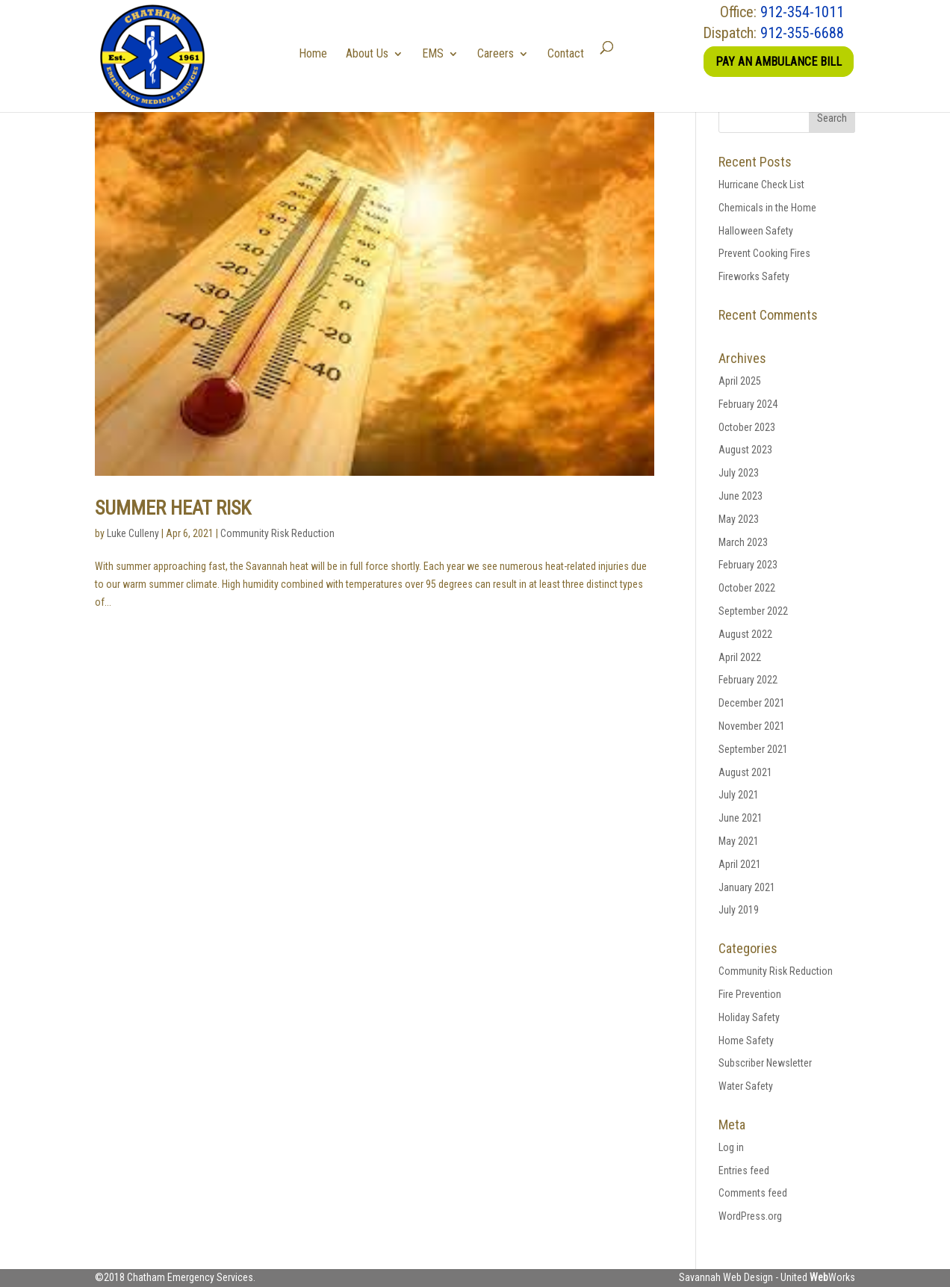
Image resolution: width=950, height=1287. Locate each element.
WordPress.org (750, 1216)
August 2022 (745, 634)
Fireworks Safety (753, 276)
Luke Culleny (133, 533)
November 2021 (751, 726)
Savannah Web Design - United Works (767, 1277)
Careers (500, 53)
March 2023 (743, 542)
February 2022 (747, 680)
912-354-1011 (802, 12)
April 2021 (739, 864)
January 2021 (746, 887)
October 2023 (746, 427)
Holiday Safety (749, 1017)
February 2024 (747, 404)
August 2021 (745, 772)
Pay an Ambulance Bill (778, 62)
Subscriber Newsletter (765, 1063)
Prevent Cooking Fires (764, 253)
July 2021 (738, 795)
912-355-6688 (802, 33)
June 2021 (740, 818)
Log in (731, 1147)
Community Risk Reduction (277, 533)
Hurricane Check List (761, 184)
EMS (438, 53)
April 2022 (739, 657)
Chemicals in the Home (767, 208)
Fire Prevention (749, 994)
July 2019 (738, 910)
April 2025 (739, 381)
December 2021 (751, 703)
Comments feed (752, 1193)
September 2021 (753, 749)
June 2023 (740, 496)
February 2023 (747, 565)
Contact (571, 53)
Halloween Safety (755, 231)
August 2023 (745, 450)
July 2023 (738, 473)
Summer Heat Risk (173, 508)
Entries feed (743, 1170)
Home (318, 53)
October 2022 (746, 588)
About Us (372, 53)
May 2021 (738, 841)
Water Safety (745, 1086)
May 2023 (738, 519)
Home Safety (746, 1040)
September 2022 (753, 611)
